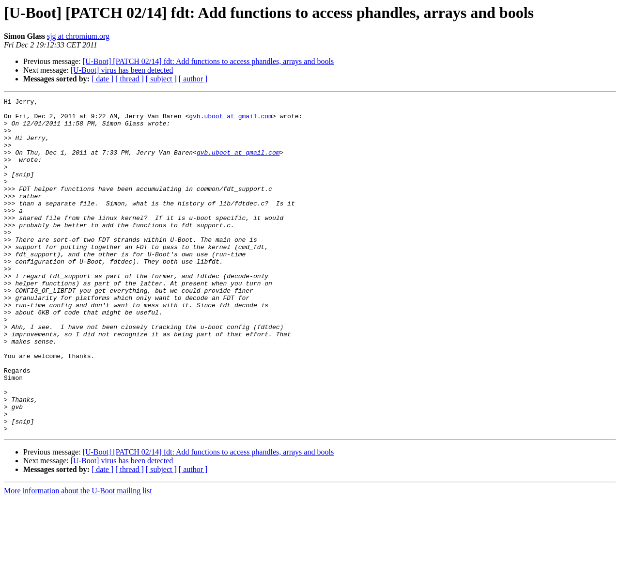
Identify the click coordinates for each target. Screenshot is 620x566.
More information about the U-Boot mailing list (78, 557)
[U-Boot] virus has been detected (122, 70)
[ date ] (102, 79)
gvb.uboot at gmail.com (230, 120)
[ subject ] (161, 79)
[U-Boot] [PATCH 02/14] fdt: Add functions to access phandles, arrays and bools (208, 61)
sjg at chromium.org (78, 36)
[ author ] (193, 79)
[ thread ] (129, 79)
